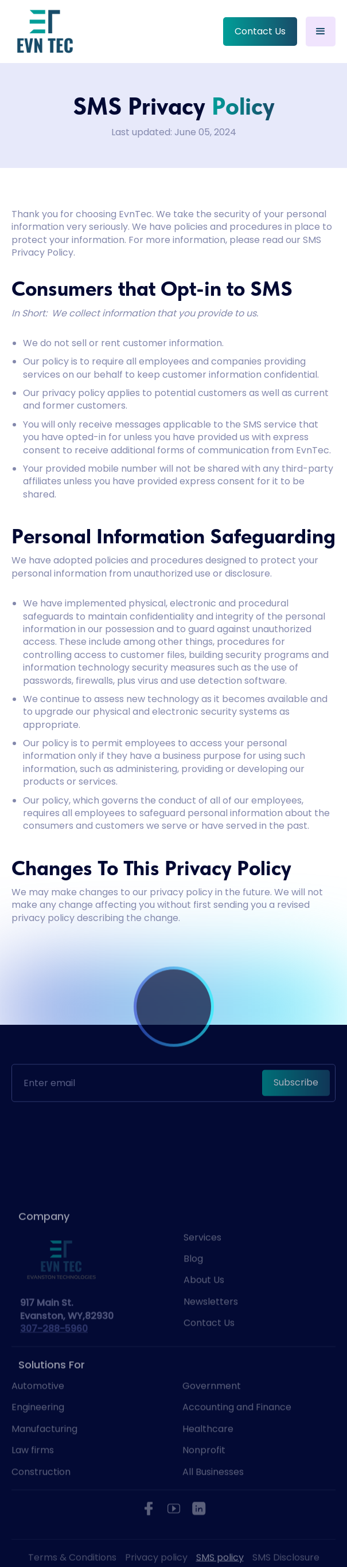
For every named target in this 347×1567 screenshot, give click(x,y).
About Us (204, 1300)
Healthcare (207, 1449)
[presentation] (174, 1107)
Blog (193, 1278)
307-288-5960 (54, 1348)
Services (202, 1257)
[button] (321, 31)
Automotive (37, 1406)
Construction (41, 1492)
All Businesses (213, 1492)
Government (211, 1406)
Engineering (37, 1427)
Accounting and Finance (236, 1427)
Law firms (32, 1470)
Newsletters (211, 1321)
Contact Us (260, 31)
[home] (44, 31)
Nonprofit (203, 1470)
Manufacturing (44, 1449)
